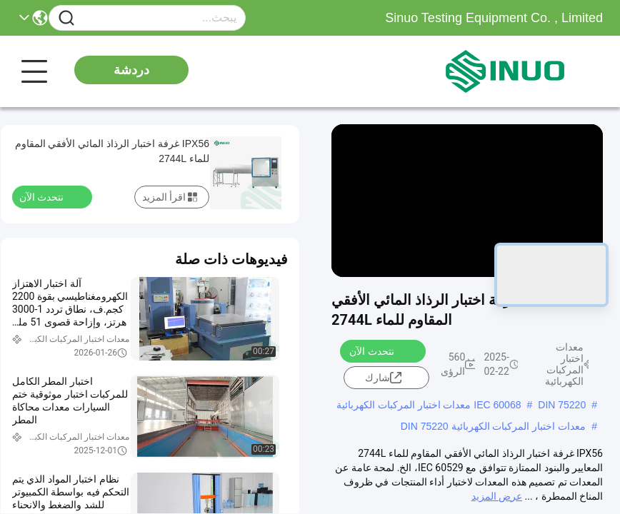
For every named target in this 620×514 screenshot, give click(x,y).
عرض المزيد (496, 496)
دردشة (131, 70)
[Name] (66, 18)
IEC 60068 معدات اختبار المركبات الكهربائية (428, 404)
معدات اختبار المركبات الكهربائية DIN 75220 (493, 426)
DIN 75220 (562, 404)
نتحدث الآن (380, 350)
